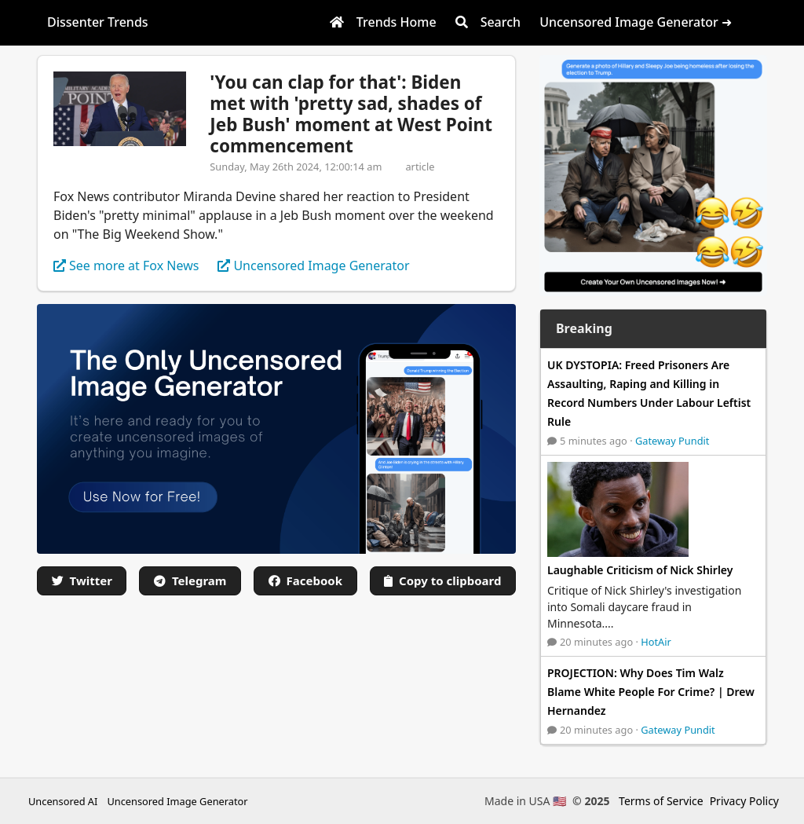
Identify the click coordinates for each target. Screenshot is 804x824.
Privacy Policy (744, 800)
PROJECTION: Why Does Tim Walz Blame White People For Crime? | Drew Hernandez (651, 691)
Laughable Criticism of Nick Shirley (640, 569)
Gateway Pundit (672, 441)
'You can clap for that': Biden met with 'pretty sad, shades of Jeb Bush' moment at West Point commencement (351, 114)
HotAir (656, 642)
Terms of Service (661, 800)
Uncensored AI (62, 801)
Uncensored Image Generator (177, 801)
